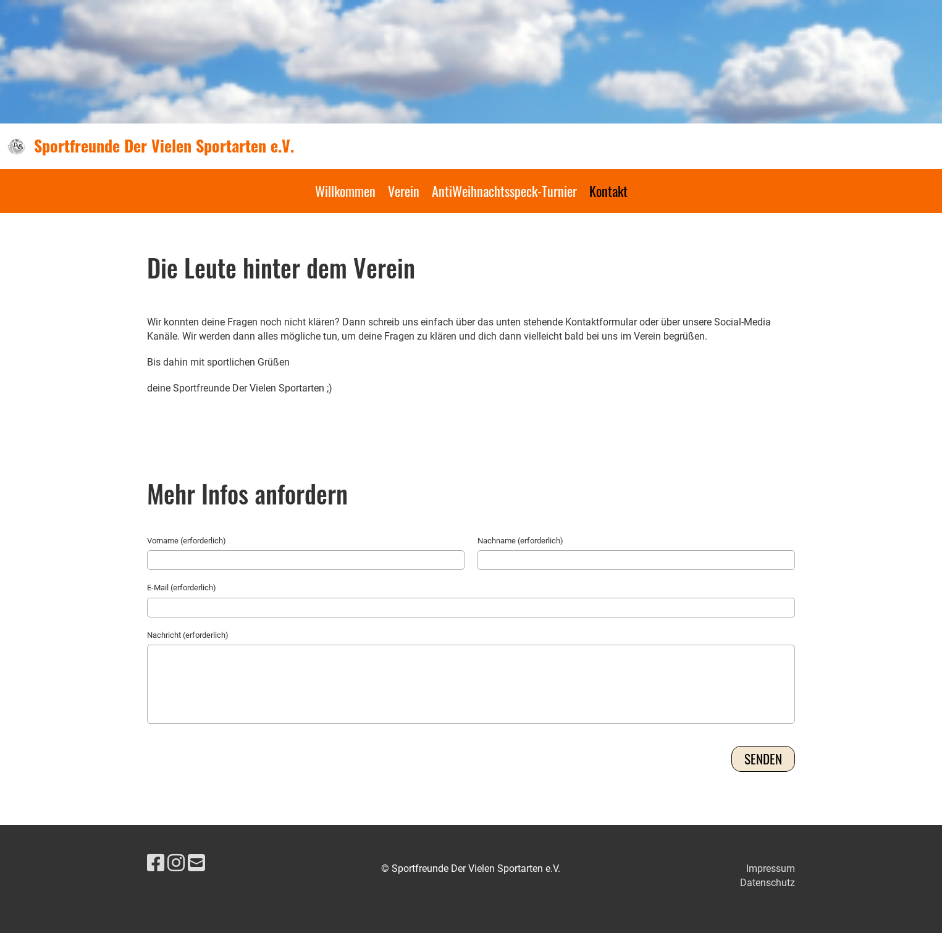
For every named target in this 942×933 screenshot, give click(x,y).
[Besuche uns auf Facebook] (155, 863)
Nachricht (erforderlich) (188, 635)
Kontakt (608, 191)
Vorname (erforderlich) (186, 540)
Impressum (770, 868)
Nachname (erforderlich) (520, 540)
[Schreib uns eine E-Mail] (196, 863)
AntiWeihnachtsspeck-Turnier (504, 191)
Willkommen (345, 191)
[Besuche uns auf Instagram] (176, 863)
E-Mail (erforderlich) (181, 587)
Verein (403, 191)
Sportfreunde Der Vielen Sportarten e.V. (164, 146)
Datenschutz (767, 883)
